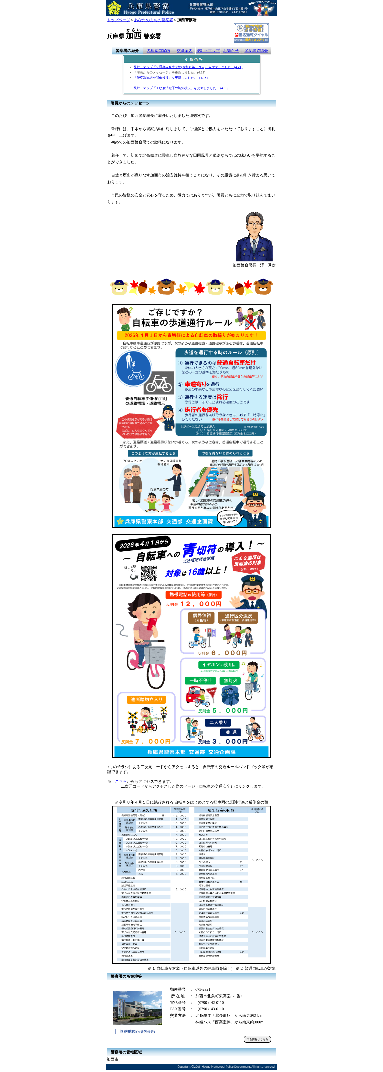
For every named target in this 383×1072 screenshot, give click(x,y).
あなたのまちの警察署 (153, 20)
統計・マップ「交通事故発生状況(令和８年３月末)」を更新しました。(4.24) (188, 67)
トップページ (118, 20)
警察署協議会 (256, 51)
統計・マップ (208, 51)
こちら (121, 781)
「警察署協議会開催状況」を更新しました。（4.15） (172, 78)
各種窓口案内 (158, 51)
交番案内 (184, 51)
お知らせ (231, 51)
